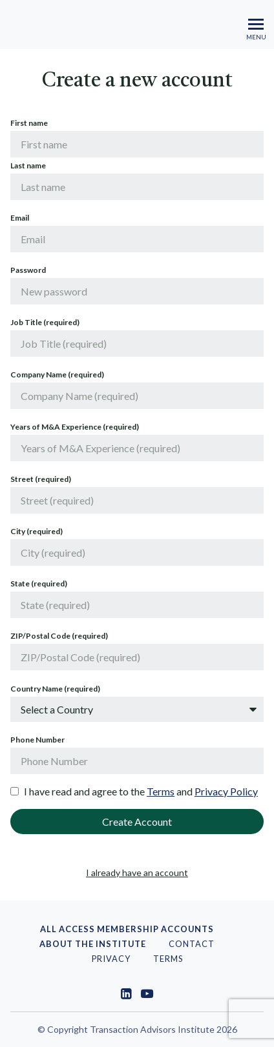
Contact (192, 944)
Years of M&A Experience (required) (74, 427)
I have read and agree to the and (141, 791)
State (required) (38, 583)
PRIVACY (111, 958)
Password (28, 270)
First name (29, 123)
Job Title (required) (44, 322)
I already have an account (137, 872)
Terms (160, 791)
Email (19, 218)
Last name (28, 165)
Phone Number (37, 739)
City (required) (36, 531)
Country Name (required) (55, 688)
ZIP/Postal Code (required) (59, 636)
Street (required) (40, 479)
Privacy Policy (226, 791)
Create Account (137, 821)
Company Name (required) (57, 374)
